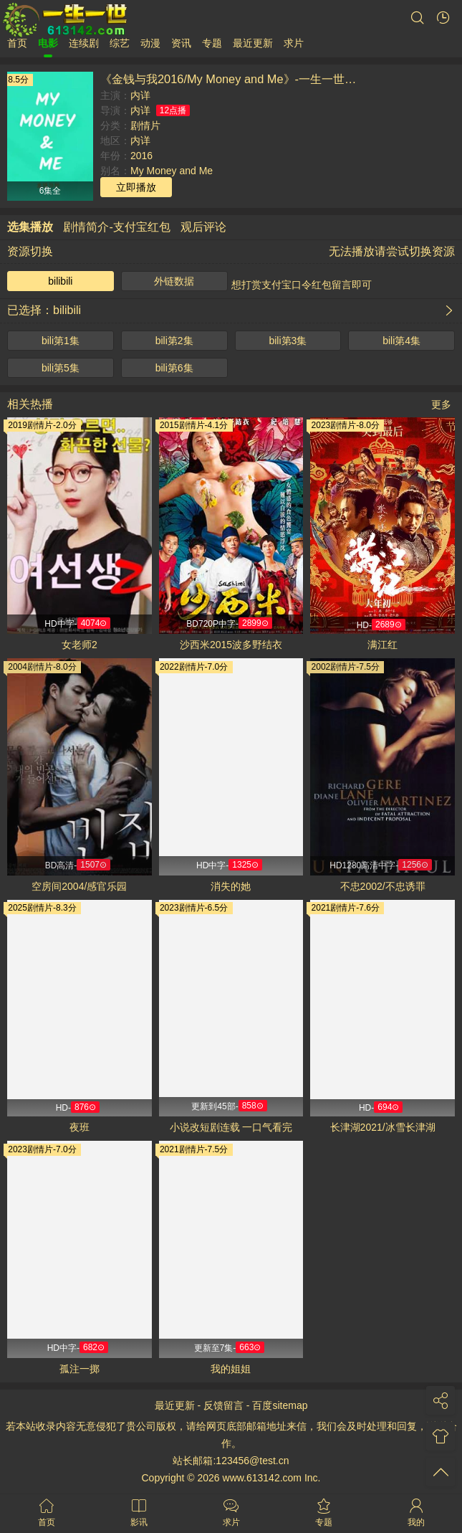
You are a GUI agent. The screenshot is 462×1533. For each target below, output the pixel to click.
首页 (17, 43)
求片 (294, 43)
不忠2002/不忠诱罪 (382, 886)
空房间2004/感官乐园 (79, 886)
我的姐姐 (231, 1369)
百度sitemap (279, 1405)
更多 (441, 404)
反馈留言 (223, 1405)
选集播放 (30, 227)
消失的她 (231, 886)
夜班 (79, 1127)
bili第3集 (288, 340)
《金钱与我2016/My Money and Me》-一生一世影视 (233, 78)
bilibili (60, 281)
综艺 (120, 43)
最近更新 (253, 43)
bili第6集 (174, 368)
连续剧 (84, 43)
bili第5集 (61, 368)
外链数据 (174, 281)
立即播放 (136, 187)
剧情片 (145, 125)
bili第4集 (401, 340)
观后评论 (203, 227)
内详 (140, 95)
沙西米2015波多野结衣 (231, 644)
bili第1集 (61, 340)
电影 (48, 43)
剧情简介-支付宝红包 (116, 227)
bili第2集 (174, 340)
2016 (141, 155)
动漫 (150, 43)
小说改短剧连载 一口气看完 (231, 1127)
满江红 (382, 644)
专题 (212, 43)
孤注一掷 (79, 1369)
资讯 (181, 43)
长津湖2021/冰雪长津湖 (382, 1127)
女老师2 (79, 644)
